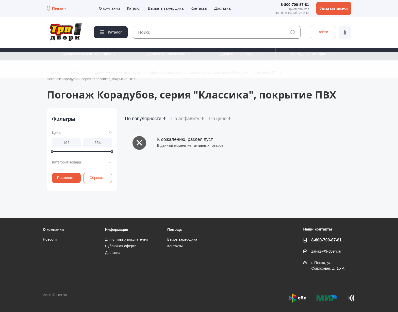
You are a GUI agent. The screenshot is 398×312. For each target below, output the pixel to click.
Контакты (199, 8)
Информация (116, 229)
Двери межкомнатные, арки (86, 54)
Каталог (134, 8)
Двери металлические (165, 54)
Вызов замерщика (182, 239)
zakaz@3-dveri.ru (326, 251)
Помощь (174, 229)
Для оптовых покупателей (126, 239)
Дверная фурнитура (238, 54)
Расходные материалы (311, 54)
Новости (50, 239)
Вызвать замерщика (166, 8)
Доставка (222, 8)
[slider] (52, 151)
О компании (109, 8)
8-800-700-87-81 (295, 4)
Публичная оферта (121, 246)
